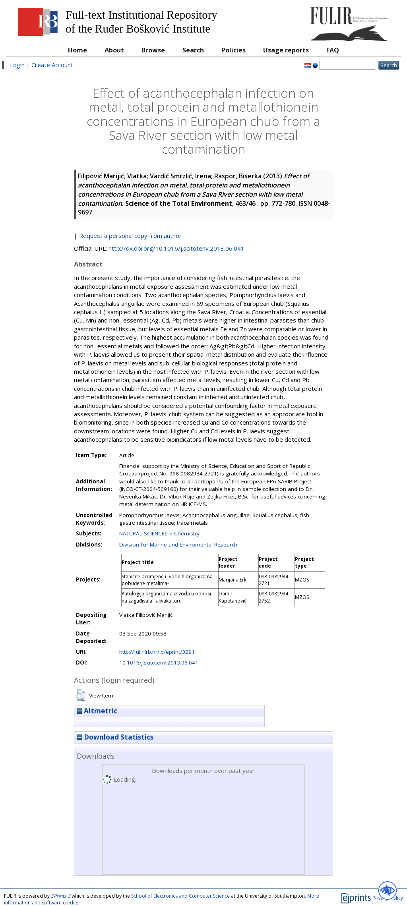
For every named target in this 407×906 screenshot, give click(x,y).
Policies (233, 50)
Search (193, 50)
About (114, 50)
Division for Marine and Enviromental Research (178, 544)
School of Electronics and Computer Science (180, 895)
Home (77, 50)
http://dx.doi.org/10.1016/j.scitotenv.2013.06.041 (176, 248)
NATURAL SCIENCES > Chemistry (159, 533)
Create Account (52, 65)
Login (17, 65)
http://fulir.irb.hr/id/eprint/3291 (157, 651)
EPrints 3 (60, 895)
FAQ (332, 50)
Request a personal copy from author (130, 236)
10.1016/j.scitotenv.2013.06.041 (158, 662)
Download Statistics (115, 737)
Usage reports (286, 50)
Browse (153, 50)
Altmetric (97, 710)
